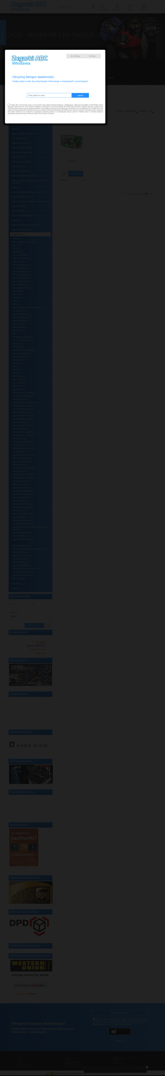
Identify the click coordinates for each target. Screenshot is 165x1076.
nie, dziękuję (102, 507)
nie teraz (119, 507)
